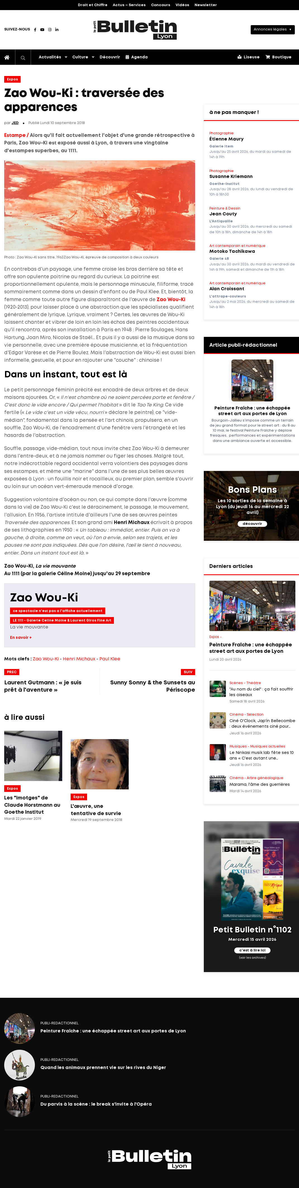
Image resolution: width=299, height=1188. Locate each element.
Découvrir (110, 57)
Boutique (278, 57)
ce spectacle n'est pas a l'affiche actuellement (57, 611)
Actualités (50, 57)
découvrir (252, 523)
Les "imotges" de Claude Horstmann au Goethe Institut (32, 805)
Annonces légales (270, 29)
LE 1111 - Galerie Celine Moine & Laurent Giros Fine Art (62, 620)
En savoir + (21, 637)
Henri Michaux (79, 659)
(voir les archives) (252, 957)
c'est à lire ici (252, 950)
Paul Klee (109, 659)
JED (15, 123)
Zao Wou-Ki (171, 300)
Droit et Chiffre (92, 5)
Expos (12, 79)
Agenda (137, 57)
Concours (160, 5)
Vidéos (182, 5)
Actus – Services (129, 5)
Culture (80, 57)
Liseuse (249, 57)
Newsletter (206, 5)
